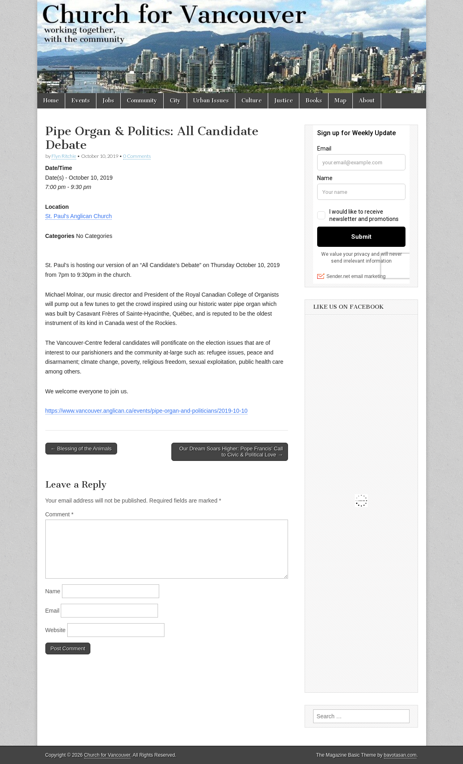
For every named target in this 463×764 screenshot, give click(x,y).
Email (52, 610)
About (367, 100)
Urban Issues (211, 100)
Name (52, 591)
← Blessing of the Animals (81, 449)
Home (51, 100)
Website (55, 630)
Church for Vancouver (107, 755)
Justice (283, 100)
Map (340, 100)
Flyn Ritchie (63, 156)
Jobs (108, 100)
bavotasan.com (400, 755)
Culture (251, 100)
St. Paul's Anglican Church (78, 216)
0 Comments (137, 156)
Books (313, 100)
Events (80, 100)
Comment (59, 514)
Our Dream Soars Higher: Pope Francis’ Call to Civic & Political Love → (231, 452)
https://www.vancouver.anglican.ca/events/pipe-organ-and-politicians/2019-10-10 (146, 410)
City (175, 100)
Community (142, 100)
